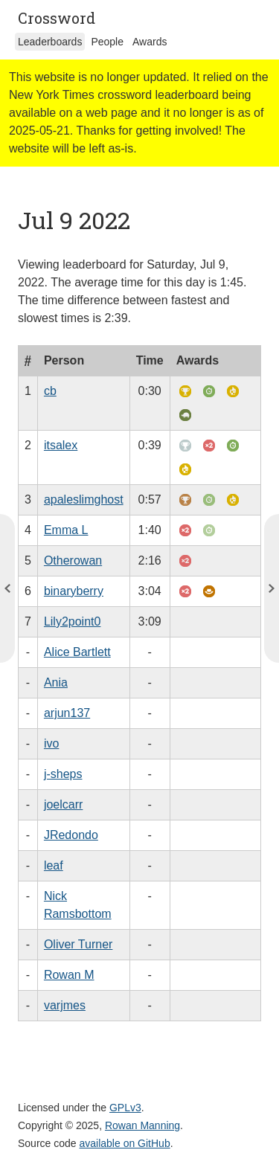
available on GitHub (125, 1143)
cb (50, 391)
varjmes (65, 1005)
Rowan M (69, 974)
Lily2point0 (72, 621)
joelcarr (63, 804)
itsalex (60, 445)
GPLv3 (125, 1108)
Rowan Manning (142, 1125)
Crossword (56, 18)
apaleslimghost (84, 499)
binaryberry (73, 591)
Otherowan (73, 560)
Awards (149, 42)
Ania (56, 682)
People (107, 42)
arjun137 (67, 713)
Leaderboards (50, 42)
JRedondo (71, 835)
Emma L (66, 530)
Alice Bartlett (77, 652)
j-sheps (63, 774)
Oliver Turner (78, 944)
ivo (51, 743)
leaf (53, 865)
